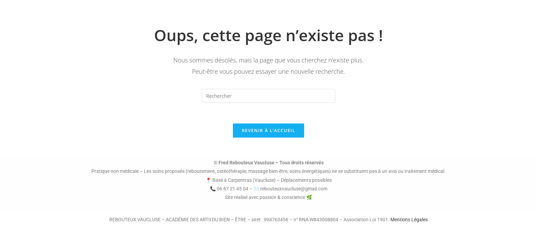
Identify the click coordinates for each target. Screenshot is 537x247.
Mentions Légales (409, 219)
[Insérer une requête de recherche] (268, 96)
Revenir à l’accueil (268, 130)
